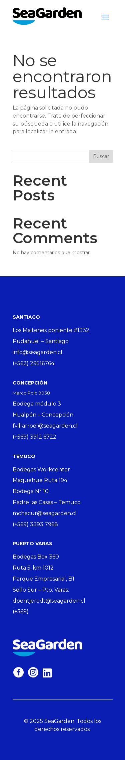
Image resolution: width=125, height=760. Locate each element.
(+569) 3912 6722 (34, 437)
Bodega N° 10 (31, 491)
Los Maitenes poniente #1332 (51, 330)
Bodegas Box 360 (36, 557)
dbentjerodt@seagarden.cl (49, 601)
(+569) (21, 611)
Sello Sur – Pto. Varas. (41, 590)
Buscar (101, 156)
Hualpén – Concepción (43, 415)
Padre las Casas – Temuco (47, 502)
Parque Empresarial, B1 (43, 579)
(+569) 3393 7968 (35, 524)
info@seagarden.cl (37, 352)
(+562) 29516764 (33, 363)
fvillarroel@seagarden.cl (45, 426)
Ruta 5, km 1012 (33, 568)
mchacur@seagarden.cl (45, 513)
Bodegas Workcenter (41, 469)
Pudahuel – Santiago (41, 341)
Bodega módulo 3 (37, 404)
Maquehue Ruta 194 (40, 480)
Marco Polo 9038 (31, 393)
